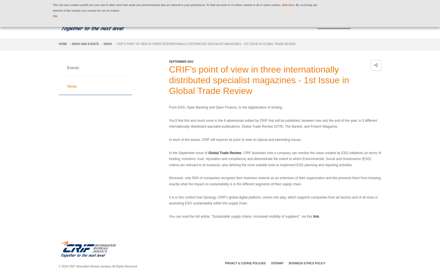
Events (73, 68)
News (108, 44)
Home (63, 44)
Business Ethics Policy (307, 263)
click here (287, 4)
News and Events (85, 44)
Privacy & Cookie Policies (245, 263)
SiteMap (277, 263)
